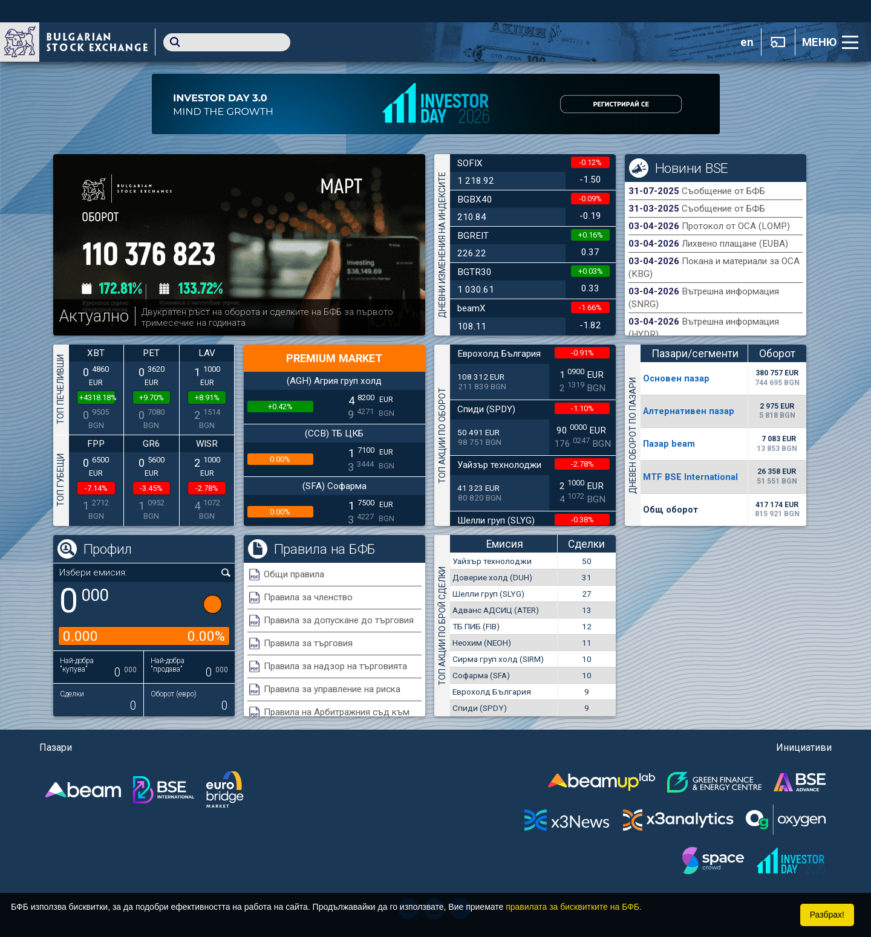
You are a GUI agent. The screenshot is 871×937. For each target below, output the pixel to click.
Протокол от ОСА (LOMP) (736, 226)
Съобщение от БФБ (723, 191)
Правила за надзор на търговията (335, 666)
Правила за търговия (308, 643)
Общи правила (294, 574)
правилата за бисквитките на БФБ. (574, 907)
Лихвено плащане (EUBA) (735, 243)
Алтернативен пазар (688, 411)
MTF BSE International (690, 477)
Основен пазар (676, 378)
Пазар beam (669, 443)
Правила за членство (308, 597)
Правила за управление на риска (332, 689)
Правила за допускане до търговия (339, 620)
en (747, 42)
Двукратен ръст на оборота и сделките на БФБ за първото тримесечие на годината (267, 317)
